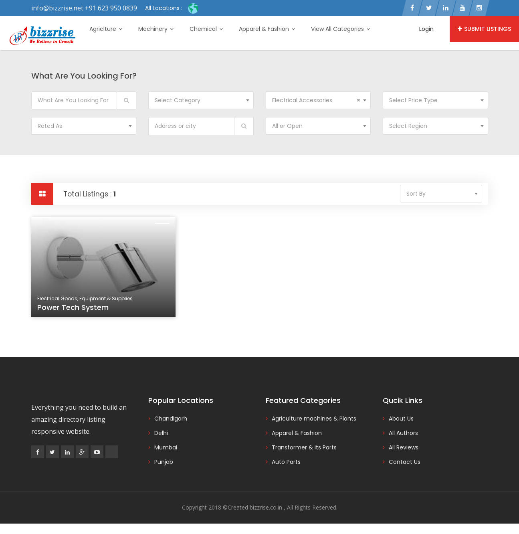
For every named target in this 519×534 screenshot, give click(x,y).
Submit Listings (484, 29)
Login (426, 29)
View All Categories (340, 29)
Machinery (156, 29)
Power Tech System (73, 307)
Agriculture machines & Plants (314, 419)
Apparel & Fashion (267, 29)
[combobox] (201, 100)
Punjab (163, 462)
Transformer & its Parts (304, 447)
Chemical (206, 29)
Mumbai (165, 447)
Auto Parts (286, 462)
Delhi (161, 433)
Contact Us (404, 462)
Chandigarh (170, 419)
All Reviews (403, 447)
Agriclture (105, 29)
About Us (401, 419)
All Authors (403, 433)
